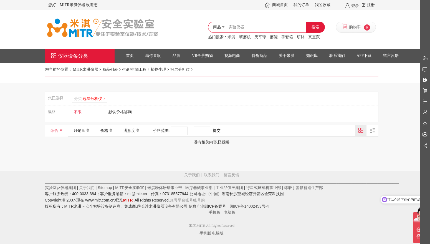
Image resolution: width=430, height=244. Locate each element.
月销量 (79, 131)
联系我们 (211, 175)
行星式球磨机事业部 (263, 187)
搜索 (315, 27)
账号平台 (177, 200)
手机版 (216, 212)
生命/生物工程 (134, 69)
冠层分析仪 (180, 69)
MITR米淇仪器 (85, 69)
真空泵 (314, 37)
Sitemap (105, 187)
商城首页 (280, 5)
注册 (371, 5)
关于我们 (192, 175)
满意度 (129, 131)
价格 (104, 131)
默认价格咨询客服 (124, 112)
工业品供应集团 (229, 187)
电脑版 (229, 212)
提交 (217, 131)
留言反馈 (211, 197)
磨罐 (274, 37)
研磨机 (245, 37)
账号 (189, 200)
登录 (355, 5)
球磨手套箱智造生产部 (303, 187)
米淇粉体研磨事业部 (164, 187)
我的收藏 (322, 5)
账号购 (199, 200)
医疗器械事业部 (199, 187)
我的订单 (301, 5)
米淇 (231, 37)
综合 (54, 131)
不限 (78, 112)
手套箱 (287, 37)
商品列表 (110, 69)
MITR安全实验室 (129, 187)
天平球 (260, 37)
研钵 (301, 37)
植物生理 (158, 69)
